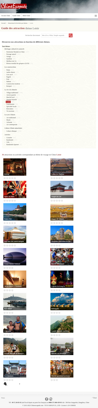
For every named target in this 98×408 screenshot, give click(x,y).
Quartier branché (11, 99)
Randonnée (9, 140)
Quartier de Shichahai (58, 353)
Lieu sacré (9, 74)
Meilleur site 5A (11, 61)
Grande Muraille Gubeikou (60, 331)
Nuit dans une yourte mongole (14, 241)
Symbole (9, 59)
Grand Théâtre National (12, 264)
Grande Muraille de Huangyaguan (14, 353)
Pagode (8, 77)
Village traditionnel (12, 93)
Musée (8, 120)
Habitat (8, 81)
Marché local (10, 97)
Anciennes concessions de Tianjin (61, 241)
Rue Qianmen (8, 376)
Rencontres (9, 109)
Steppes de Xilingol (57, 219)
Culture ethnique (11, 131)
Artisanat (9, 122)
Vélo (7, 142)
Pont (7, 79)
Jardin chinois (10, 72)
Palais (8, 70)
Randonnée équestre (12, 144)
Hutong (6, 174)
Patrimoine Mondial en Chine (15, 52)
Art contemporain (11, 124)
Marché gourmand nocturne (60, 376)
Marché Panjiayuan (57, 264)
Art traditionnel (11, 118)
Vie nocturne (10, 111)
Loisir (8, 102)
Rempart (9, 86)
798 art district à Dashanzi (12, 286)
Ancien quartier (11, 95)
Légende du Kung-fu (58, 286)
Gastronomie (10, 104)
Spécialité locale (11, 106)
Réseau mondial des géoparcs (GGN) (17, 63)
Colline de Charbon (57, 174)
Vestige (8, 56)
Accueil (3, 23)
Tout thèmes (6, 46)
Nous (3, 398)
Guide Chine (16, 16)
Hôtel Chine (26, 16)
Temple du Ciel (56, 196)
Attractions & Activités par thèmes (17, 23)
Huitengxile (55, 309)
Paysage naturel (11, 54)
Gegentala (7, 331)
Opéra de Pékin (9, 196)
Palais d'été (8, 219)
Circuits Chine (5, 16)
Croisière (9, 138)
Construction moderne (13, 84)
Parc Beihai (8, 309)
